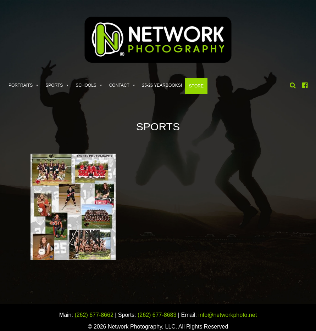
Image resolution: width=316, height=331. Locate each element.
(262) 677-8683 (157, 315)
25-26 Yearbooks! (162, 85)
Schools (86, 85)
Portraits (21, 85)
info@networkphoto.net (227, 315)
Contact (119, 85)
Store (196, 86)
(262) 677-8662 (93, 315)
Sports (54, 85)
